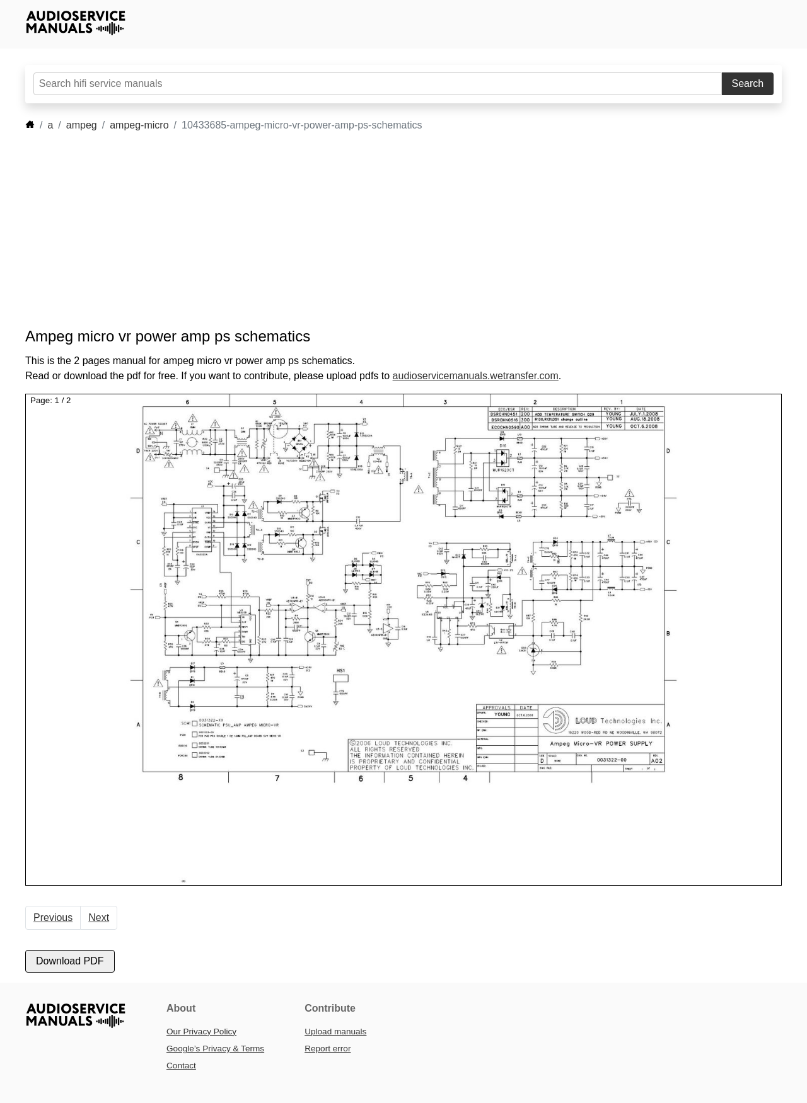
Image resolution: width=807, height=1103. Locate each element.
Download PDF (70, 961)
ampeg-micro (139, 125)
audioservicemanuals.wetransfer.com (476, 375)
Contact (181, 1065)
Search (748, 83)
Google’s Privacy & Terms (215, 1048)
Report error (328, 1048)
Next (98, 917)
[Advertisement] (384, 230)
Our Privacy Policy (201, 1031)
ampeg (81, 125)
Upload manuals (335, 1031)
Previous (53, 917)
